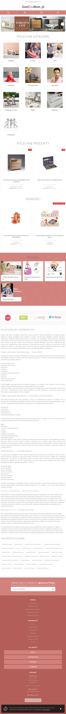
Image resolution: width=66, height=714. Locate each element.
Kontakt (33, 642)
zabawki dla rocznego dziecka (54, 548)
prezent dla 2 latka (57, 552)
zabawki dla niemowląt (31, 556)
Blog (33, 652)
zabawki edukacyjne (43, 552)
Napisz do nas (34, 695)
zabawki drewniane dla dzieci (33, 544)
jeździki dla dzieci (44, 556)
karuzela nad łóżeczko (8, 548)
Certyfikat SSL (33, 630)
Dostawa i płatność (33, 615)
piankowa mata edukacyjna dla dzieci (12, 556)
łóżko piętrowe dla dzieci (45, 564)
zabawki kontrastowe (42, 568)
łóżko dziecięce (18, 544)
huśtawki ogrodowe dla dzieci (10, 560)
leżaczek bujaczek (19, 564)
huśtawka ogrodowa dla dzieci (52, 544)
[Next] (62, 24)
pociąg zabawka (25, 560)
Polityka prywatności (33, 636)
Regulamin (33, 633)
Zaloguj (25, 12)
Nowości (33, 662)
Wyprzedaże (33, 657)
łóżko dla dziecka (6, 568)
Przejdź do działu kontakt (33, 700)
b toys (18, 548)
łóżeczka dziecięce (31, 564)
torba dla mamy (18, 568)
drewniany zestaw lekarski (52, 560)
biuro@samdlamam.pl (34, 2)
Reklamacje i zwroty (33, 612)
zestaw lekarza (6, 552)
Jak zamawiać (33, 603)
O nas (33, 624)
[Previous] (3, 24)
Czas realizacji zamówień (33, 609)
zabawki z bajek (26, 548)
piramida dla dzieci (37, 560)
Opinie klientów (33, 627)
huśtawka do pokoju (18, 552)
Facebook (33, 667)
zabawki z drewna (7, 564)
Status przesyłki (33, 606)
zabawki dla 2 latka (56, 556)
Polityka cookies (33, 639)
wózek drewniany (29, 568)
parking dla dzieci (31, 552)
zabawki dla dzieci (38, 548)
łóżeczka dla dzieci (7, 544)
